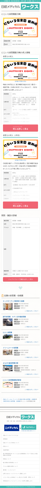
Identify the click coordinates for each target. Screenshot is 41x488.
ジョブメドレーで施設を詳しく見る (20, 279)
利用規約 (5, 439)
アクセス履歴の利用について (10, 466)
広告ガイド (6, 446)
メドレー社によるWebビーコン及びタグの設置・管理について (19, 477)
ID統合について (7, 459)
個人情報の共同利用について (10, 462)
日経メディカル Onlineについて (11, 442)
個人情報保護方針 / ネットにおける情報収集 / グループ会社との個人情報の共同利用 (20, 454)
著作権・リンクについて (9, 470)
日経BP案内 (6, 450)
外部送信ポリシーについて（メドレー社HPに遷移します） (18, 481)
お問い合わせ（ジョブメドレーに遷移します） (15, 473)
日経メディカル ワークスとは (10, 435)
